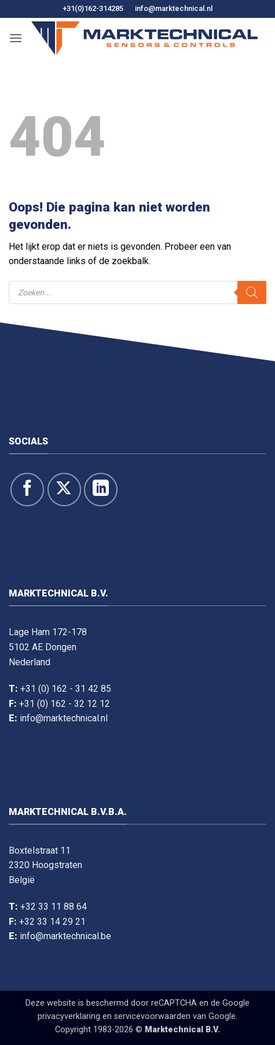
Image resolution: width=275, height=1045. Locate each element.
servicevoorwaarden (152, 1016)
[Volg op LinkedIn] (101, 489)
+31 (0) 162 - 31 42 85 (65, 688)
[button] (16, 38)
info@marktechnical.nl (173, 8)
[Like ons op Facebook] (27, 489)
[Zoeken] (251, 292)
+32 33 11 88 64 (53, 906)
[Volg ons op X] (64, 489)
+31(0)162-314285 (93, 8)
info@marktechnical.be (65, 936)
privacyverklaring (69, 1016)
